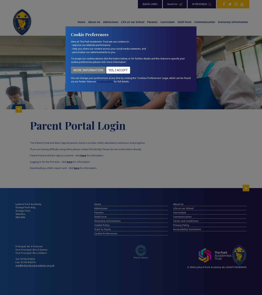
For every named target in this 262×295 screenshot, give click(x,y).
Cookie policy (105, 81)
